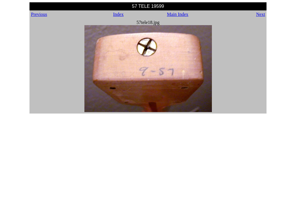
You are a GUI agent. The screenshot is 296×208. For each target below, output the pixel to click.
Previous (39, 14)
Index (118, 14)
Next (260, 14)
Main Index (177, 14)
